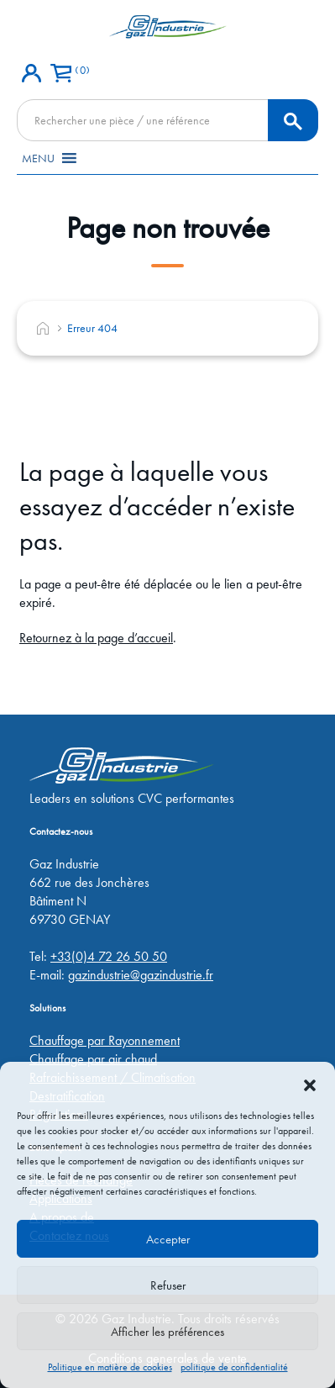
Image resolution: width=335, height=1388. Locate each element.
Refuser (168, 1285)
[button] (309, 1082)
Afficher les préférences (167, 1331)
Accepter (168, 1239)
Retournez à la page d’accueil (96, 638)
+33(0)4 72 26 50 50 (108, 956)
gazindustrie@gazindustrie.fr (140, 975)
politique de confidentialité (234, 1367)
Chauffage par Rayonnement (104, 1040)
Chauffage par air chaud (93, 1059)
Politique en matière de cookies (110, 1367)
